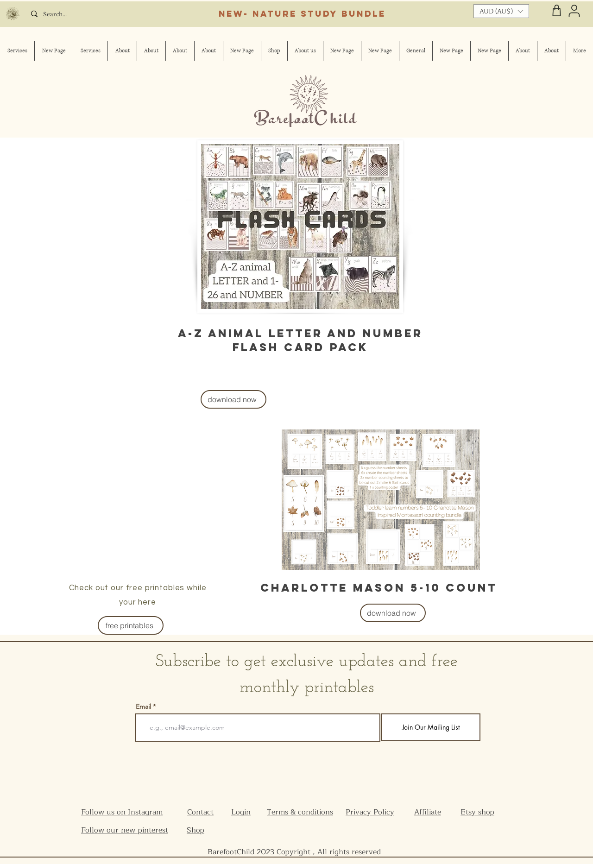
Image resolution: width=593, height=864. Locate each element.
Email (143, 706)
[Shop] (557, 10)
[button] (501, 11)
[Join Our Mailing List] (430, 727)
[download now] (233, 399)
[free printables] (131, 625)
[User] (574, 11)
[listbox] (501, 11)
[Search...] (65, 14)
